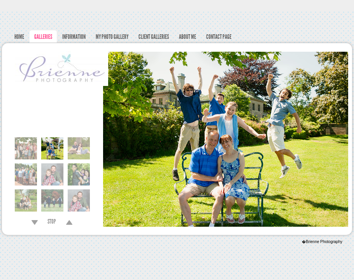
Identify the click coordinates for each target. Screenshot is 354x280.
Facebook (348, 6)
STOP (51, 222)
